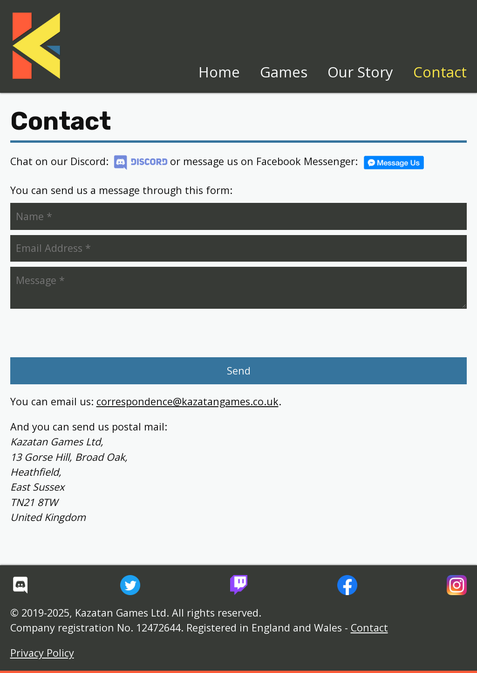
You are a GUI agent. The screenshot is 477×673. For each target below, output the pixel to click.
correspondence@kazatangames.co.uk (187, 401)
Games (283, 72)
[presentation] (82, 333)
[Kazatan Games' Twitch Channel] (238, 585)
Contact (440, 72)
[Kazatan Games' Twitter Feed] (130, 585)
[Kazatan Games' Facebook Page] (347, 585)
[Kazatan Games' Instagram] (457, 585)
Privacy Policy (42, 652)
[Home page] (36, 46)
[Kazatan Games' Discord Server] (20, 585)
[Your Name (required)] (238, 216)
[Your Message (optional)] (238, 288)
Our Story (360, 72)
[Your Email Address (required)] (238, 248)
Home (219, 72)
